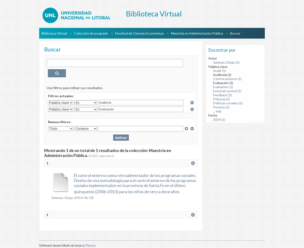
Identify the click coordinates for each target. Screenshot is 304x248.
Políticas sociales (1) (228, 103)
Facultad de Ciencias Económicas (139, 33)
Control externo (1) (227, 79)
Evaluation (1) (223, 87)
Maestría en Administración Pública (197, 33)
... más (217, 111)
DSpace (90, 245)
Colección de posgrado (91, 33)
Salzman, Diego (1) (226, 62)
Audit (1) (219, 71)
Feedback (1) (222, 95)
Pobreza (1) (221, 99)
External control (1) (227, 91)
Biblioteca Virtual (54, 33)
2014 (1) (219, 119)
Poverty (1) (221, 107)
